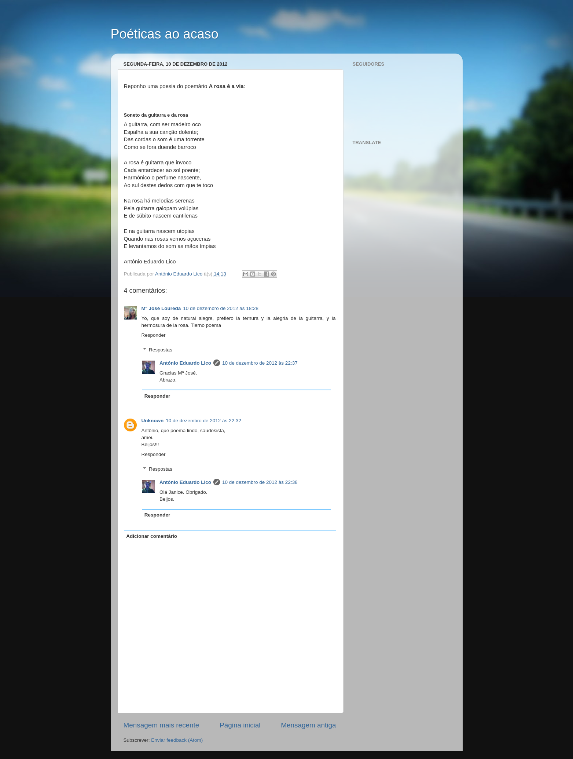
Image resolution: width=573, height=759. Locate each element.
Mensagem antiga (308, 725)
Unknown (153, 420)
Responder (154, 335)
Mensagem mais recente (161, 725)
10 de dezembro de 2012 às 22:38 (260, 482)
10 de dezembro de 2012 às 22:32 (203, 420)
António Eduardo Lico (185, 363)
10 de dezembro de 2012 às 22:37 (260, 363)
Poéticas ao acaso (164, 33)
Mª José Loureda (161, 308)
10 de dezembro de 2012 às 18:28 (220, 308)
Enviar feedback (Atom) (177, 740)
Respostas (160, 350)
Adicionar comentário (151, 536)
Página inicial (240, 725)
